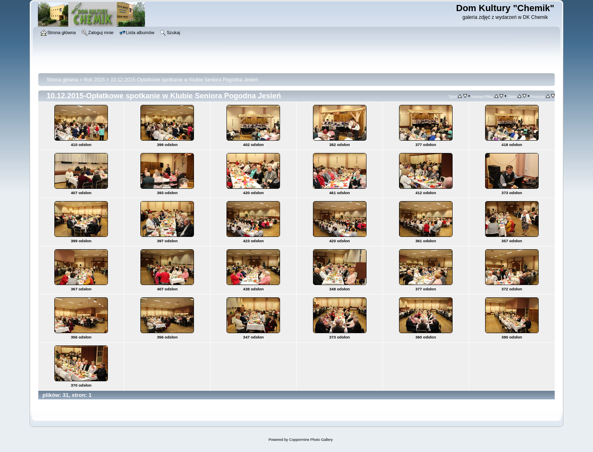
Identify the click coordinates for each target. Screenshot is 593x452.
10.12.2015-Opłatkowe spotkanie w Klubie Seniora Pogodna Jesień (184, 80)
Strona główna (62, 80)
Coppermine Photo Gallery (311, 440)
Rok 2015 (94, 80)
